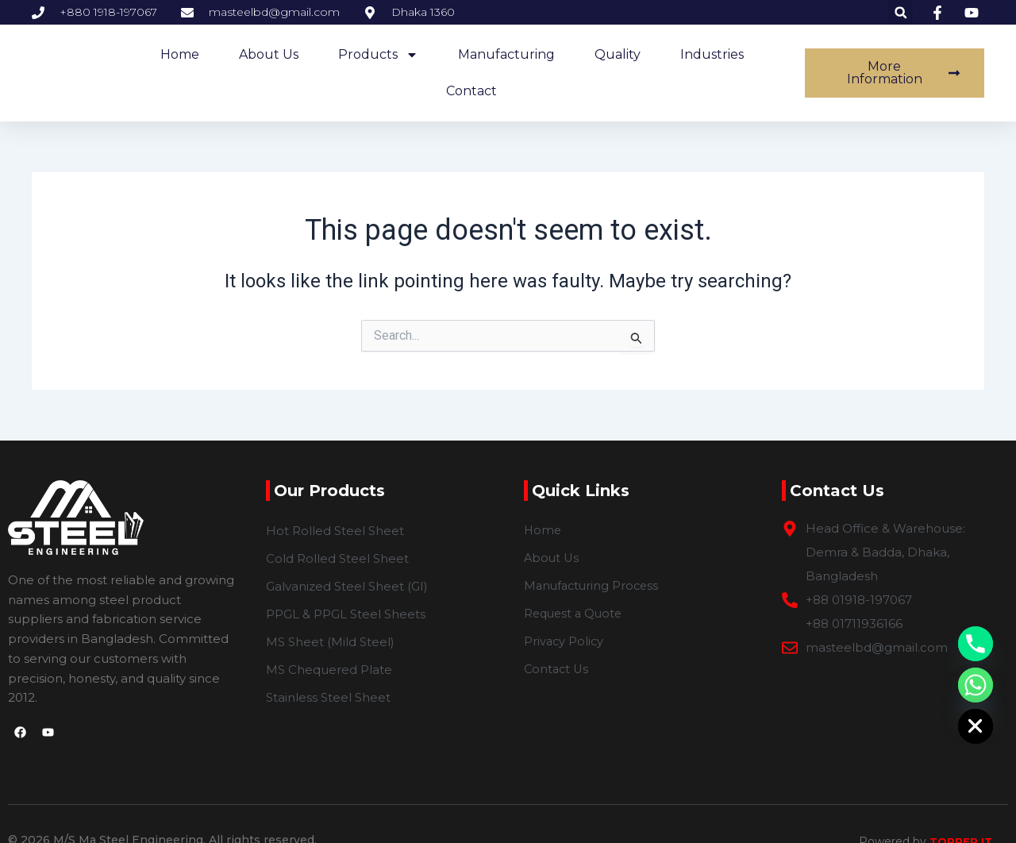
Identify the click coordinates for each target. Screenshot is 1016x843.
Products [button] (378, 54)
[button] (900, 12)
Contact (471, 90)
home (179, 54)
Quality (618, 54)
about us (268, 54)
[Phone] (975, 643)
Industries (712, 54)
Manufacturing (506, 54)
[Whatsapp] (975, 685)
